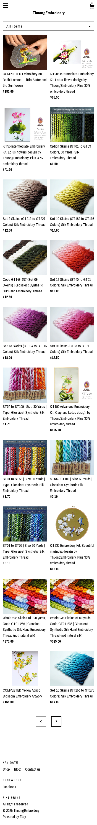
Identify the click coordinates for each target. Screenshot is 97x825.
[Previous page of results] (41, 721)
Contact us (32, 769)
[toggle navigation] (5, 5)
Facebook (9, 786)
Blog (18, 769)
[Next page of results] (56, 721)
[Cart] (91, 6)
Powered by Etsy (14, 816)
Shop (7, 769)
